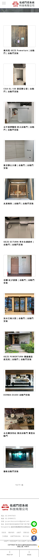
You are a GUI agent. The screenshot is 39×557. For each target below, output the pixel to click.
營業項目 (26, 532)
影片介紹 (26, 536)
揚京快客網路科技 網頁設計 (21, 527)
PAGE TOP (10, 553)
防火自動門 (22, 541)
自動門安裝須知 (15, 536)
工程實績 (5, 536)
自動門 (19, 532)
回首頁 (29, 553)
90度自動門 (13, 541)
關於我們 (11, 532)
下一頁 (20, 485)
